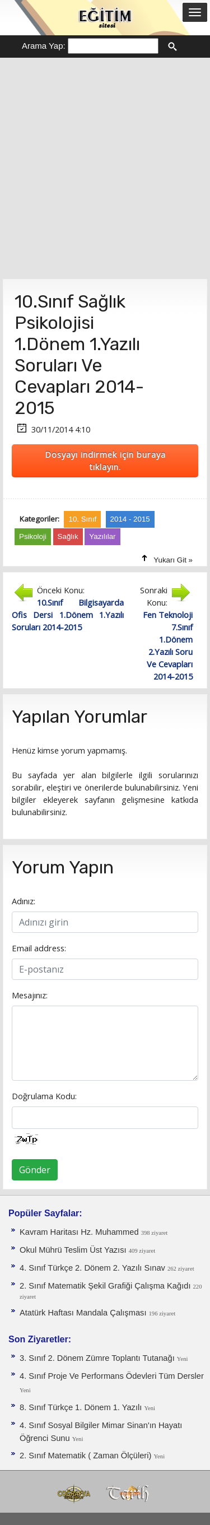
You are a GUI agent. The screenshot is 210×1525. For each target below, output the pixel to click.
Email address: (39, 948)
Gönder (34, 1170)
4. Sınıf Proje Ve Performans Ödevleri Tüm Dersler (112, 1375)
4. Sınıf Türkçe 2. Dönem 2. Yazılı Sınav (93, 1267)
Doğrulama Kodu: (44, 1095)
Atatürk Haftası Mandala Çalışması (84, 1312)
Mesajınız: (30, 995)
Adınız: (23, 900)
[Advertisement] (105, 168)
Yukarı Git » (173, 560)
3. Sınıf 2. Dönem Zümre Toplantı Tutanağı (98, 1358)
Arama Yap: (44, 45)
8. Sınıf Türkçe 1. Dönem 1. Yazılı (82, 1407)
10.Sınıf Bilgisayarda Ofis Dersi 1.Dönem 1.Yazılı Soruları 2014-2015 (68, 615)
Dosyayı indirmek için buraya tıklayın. (105, 460)
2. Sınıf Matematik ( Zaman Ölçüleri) (86, 1455)
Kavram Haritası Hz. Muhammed (80, 1232)
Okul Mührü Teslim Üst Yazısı (74, 1249)
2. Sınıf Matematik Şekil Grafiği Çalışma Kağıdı (106, 1285)
